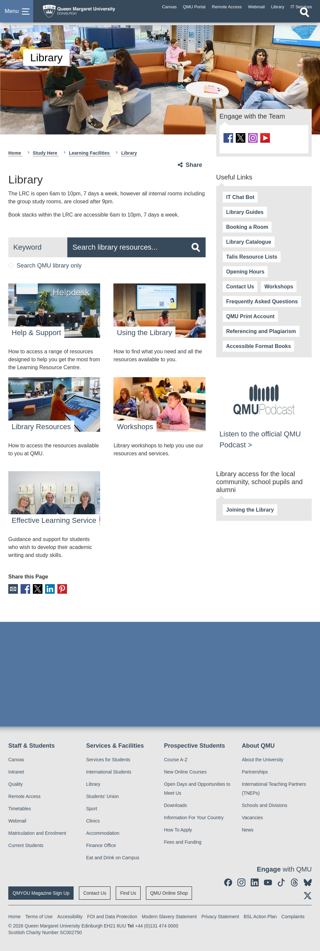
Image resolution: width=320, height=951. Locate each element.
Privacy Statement (220, 916)
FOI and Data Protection (112, 916)
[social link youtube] (262, 137)
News (247, 829)
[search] (196, 247)
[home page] (91, 13)
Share (194, 165)
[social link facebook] (228, 137)
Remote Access (24, 795)
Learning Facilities (90, 153)
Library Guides (245, 211)
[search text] (136, 247)
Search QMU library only (45, 265)
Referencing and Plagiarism (261, 330)
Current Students (25, 844)
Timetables (19, 808)
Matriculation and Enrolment (37, 832)
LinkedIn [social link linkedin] (47, 588)
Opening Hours (245, 271)
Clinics (93, 820)
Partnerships (255, 771)
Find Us (128, 892)
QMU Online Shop (169, 892)
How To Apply (178, 829)
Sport (91, 808)
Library (129, 153)
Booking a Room (247, 226)
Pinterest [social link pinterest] (59, 588)
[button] (16, 14)
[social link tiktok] (281, 882)
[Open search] (304, 19)
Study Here (46, 153)
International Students (108, 771)
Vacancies (252, 817)
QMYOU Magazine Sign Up (41, 892)
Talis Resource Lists (251, 256)
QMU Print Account (250, 316)
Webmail (17, 820)
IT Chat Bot (240, 196)
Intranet (16, 771)
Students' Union (102, 795)
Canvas (16, 759)
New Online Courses (185, 771)
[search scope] (37, 247)
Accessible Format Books (258, 345)
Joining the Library (250, 509)
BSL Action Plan (260, 916)
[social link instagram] (251, 137)
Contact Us (240, 286)
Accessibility (70, 916)
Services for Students (108, 759)
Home (15, 153)
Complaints (293, 916)
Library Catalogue (248, 241)
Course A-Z (176, 759)
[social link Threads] (294, 882)
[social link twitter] (239, 137)
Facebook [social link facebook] (24, 588)
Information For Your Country (194, 817)
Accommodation (102, 832)
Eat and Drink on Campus (112, 857)
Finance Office (101, 844)
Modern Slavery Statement (169, 916)
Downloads (175, 804)
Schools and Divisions (264, 804)
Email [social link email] (12, 588)
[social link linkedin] (255, 882)
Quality (15, 783)
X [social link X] (36, 588)
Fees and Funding (183, 841)
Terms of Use (38, 916)
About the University (262, 759)
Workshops (278, 286)
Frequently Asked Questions (262, 301)
